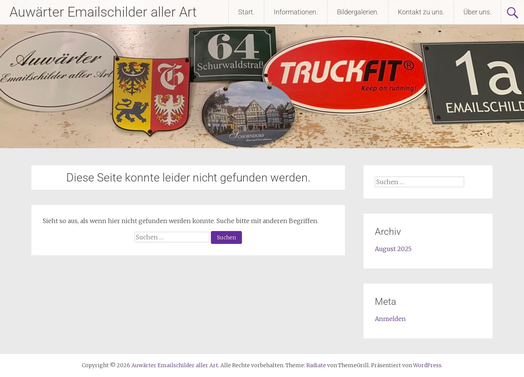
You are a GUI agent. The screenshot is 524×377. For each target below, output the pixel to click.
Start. (246, 12)
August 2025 (393, 249)
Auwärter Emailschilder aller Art (103, 12)
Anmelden (390, 319)
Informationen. (296, 12)
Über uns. (477, 12)
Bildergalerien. (358, 12)
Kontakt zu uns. (421, 12)
